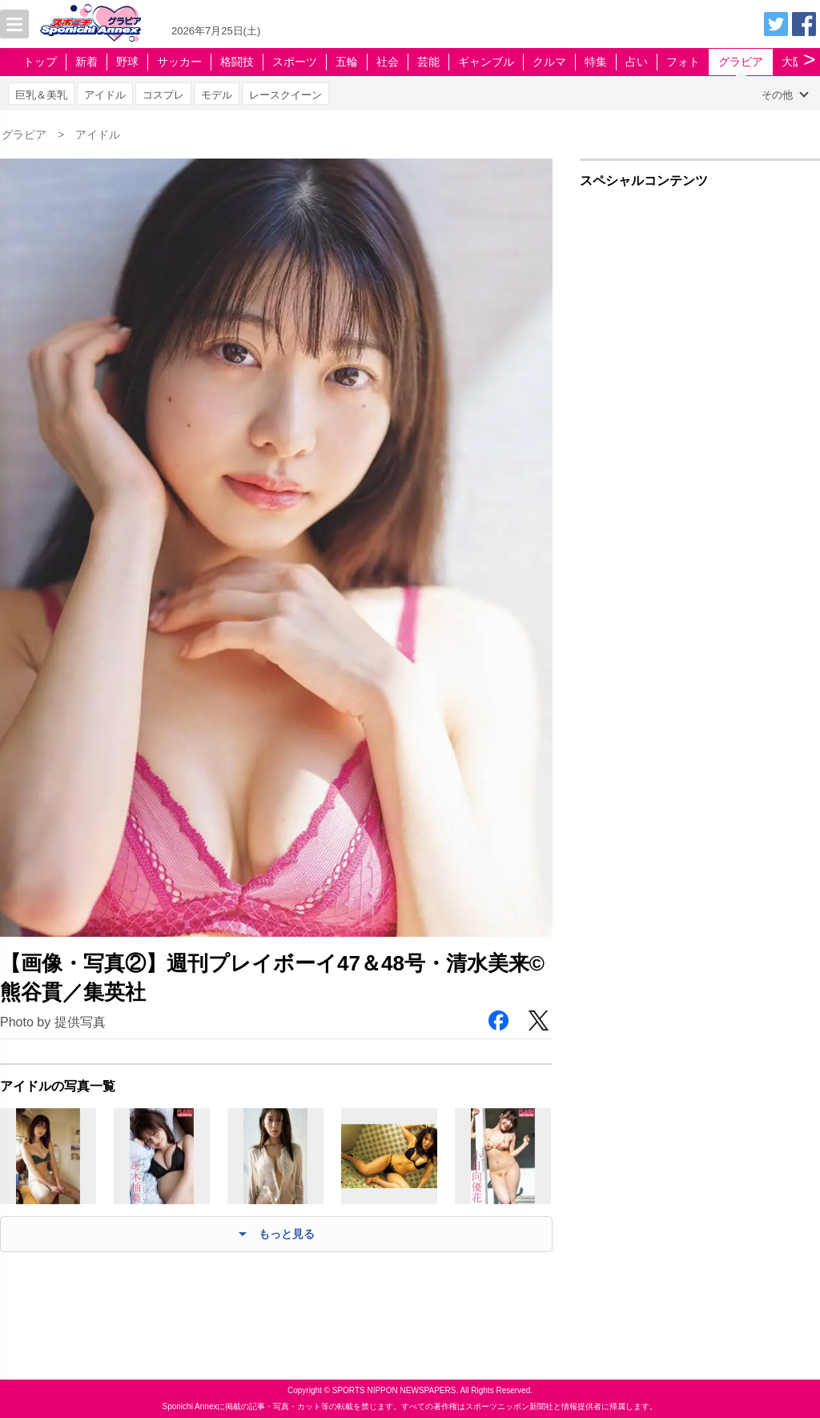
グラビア (740, 61)
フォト (683, 61)
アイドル (105, 95)
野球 (127, 61)
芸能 (428, 61)
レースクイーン (285, 95)
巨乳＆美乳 (41, 95)
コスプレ (163, 95)
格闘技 (237, 61)
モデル (216, 95)
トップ (40, 61)
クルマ (549, 61)
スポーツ (294, 61)
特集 (596, 61)
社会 (387, 61)
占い (636, 61)
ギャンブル (486, 61)
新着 (86, 61)
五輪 (347, 61)
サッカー (179, 61)
